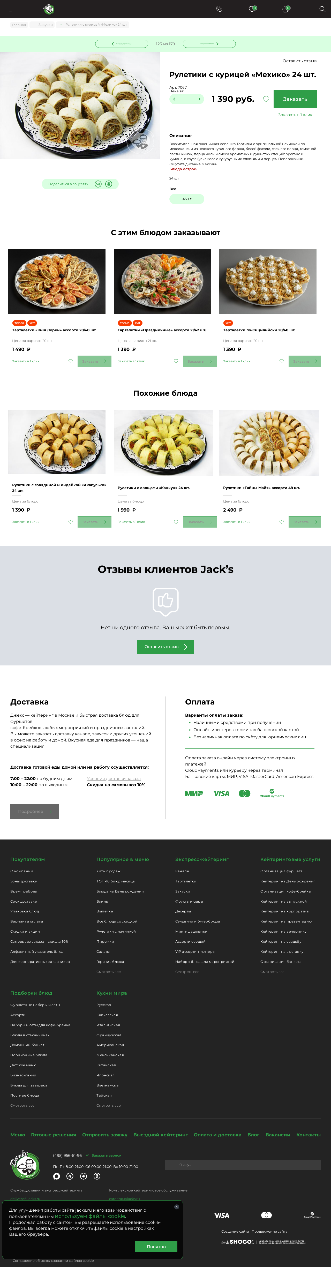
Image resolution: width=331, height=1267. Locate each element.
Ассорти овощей (190, 930)
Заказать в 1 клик (293, 115)
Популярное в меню (122, 848)
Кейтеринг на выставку (281, 940)
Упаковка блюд (24, 900)
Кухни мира (111, 982)
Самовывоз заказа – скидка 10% (39, 930)
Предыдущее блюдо (124, 44)
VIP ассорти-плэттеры (195, 940)
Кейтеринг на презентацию (286, 910)
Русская (103, 993)
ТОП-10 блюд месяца (115, 870)
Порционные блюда (28, 1043)
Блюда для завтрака (28, 1074)
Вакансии (278, 1123)
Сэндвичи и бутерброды (197, 910)
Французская (108, 1023)
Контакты (308, 1123)
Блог (253, 1123)
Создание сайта (235, 1220)
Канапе (182, 860)
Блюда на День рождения (120, 880)
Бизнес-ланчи (23, 1064)
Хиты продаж (108, 860)
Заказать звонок (106, 1144)
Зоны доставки (23, 870)
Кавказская (107, 1003)
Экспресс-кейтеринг (202, 848)
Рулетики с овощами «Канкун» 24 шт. (162, 476)
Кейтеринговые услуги (290, 848)
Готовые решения (53, 1123)
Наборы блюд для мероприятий (205, 950)
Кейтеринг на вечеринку (283, 920)
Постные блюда (24, 1084)
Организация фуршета (281, 860)
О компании (21, 860)
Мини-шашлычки (191, 920)
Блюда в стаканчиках (29, 1023)
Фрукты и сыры (189, 890)
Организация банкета (281, 950)
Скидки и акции (25, 920)
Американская (110, 1033)
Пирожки (105, 930)
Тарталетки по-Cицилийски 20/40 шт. (267, 324)
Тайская (104, 1084)
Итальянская (108, 1013)
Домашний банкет (27, 1033)
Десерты (183, 900)
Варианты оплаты (26, 910)
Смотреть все (108, 960)
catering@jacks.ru (124, 1187)
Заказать (293, 100)
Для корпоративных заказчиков (40, 950)
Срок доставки (23, 890)
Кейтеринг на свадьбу (280, 930)
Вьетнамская (108, 1074)
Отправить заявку (104, 1123)
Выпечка (104, 900)
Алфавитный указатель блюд (37, 940)
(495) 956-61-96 (67, 1144)
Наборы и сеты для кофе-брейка (40, 1013)
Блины (102, 890)
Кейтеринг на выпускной (283, 890)
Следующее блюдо (206, 44)
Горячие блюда (110, 950)
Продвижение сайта (270, 1220)
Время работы (23, 880)
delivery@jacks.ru (25, 1187)
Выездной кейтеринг (160, 1123)
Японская (105, 1064)
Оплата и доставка (218, 1123)
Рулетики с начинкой (116, 920)
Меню (17, 1123)
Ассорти (18, 1003)
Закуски (182, 880)
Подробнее (30, 800)
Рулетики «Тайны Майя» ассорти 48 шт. (270, 476)
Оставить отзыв (300, 61)
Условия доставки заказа (114, 767)
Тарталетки (186, 870)
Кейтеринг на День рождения (287, 870)
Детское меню (23, 1054)
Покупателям (27, 848)
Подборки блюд (31, 982)
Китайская (106, 1054)
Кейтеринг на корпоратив (284, 900)
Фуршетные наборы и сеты (35, 993)
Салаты (103, 940)
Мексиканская (110, 1043)
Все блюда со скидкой (116, 910)
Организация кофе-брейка (285, 880)
